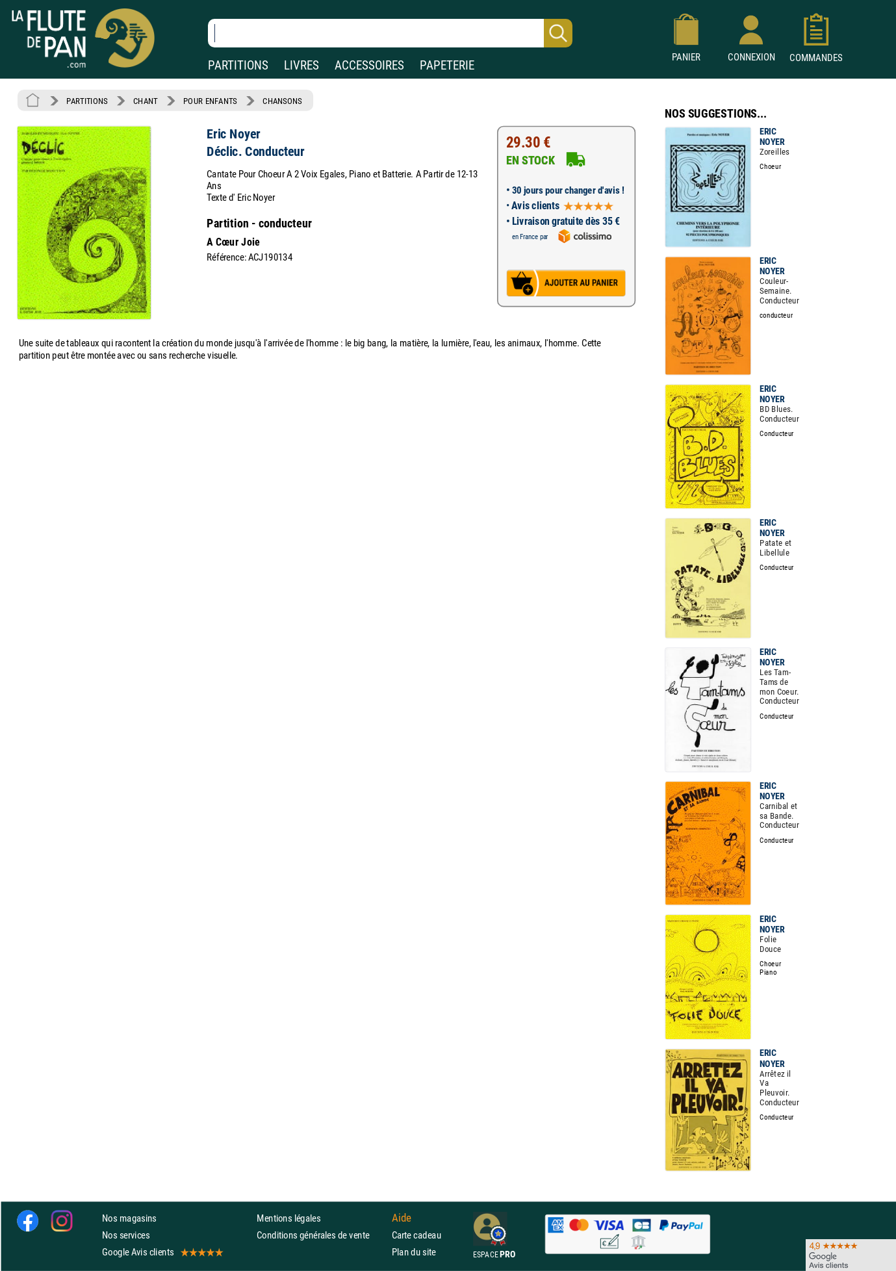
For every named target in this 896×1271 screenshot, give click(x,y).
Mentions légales (288, 1217)
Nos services (125, 1234)
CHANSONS (282, 101)
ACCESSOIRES (369, 65)
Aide (401, 1217)
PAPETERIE (447, 65)
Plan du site (414, 1251)
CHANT (145, 101)
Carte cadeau (416, 1234)
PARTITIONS (238, 65)
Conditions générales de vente (321, 1234)
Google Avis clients (162, 1251)
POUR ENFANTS (210, 101)
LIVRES (301, 65)
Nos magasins (129, 1217)
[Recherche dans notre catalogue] (390, 33)
